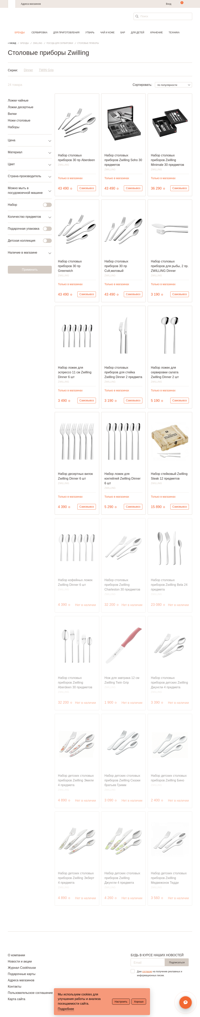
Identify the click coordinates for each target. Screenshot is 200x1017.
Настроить (121, 1001)
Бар (123, 32)
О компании (16, 955)
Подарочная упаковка (27, 229)
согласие (147, 971)
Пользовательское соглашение (30, 992)
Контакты (14, 986)
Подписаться (177, 962)
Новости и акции (20, 961)
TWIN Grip (46, 70)
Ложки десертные (20, 107)
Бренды (20, 32)
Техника (174, 32)
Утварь (89, 32)
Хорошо (139, 1001)
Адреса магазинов (31, 4)
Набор (27, 205)
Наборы (13, 127)
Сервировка (39, 32)
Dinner (28, 70)
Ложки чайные (18, 100)
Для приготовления (66, 32)
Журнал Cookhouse (22, 967)
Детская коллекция (27, 241)
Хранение (156, 32)
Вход (168, 4)
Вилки (12, 113)
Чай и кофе (107, 32)
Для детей (137, 32)
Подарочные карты (21, 974)
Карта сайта (16, 999)
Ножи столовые (19, 120)
